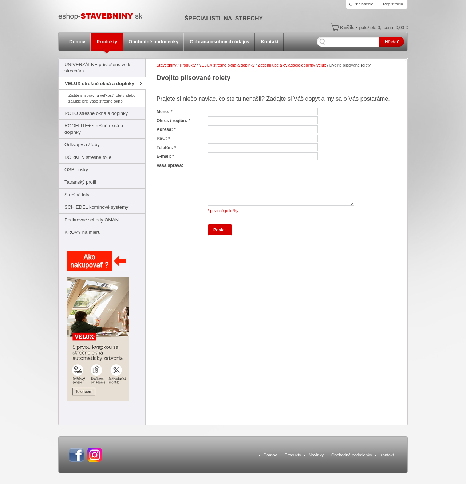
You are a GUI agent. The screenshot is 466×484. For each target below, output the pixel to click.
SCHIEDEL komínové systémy (96, 207)
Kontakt (270, 41)
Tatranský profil (80, 182)
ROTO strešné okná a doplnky (96, 113)
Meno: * (164, 111)
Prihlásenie (364, 4)
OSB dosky (76, 169)
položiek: (369, 27)
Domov (77, 41)
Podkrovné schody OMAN (91, 220)
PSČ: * (163, 138)
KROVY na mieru (82, 232)
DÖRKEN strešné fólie (87, 157)
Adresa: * (166, 129)
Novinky (316, 455)
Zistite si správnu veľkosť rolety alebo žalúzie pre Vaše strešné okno (101, 98)
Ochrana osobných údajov (219, 41)
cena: (396, 27)
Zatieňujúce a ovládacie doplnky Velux (292, 65)
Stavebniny (167, 65)
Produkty (106, 41)
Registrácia (393, 4)
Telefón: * (166, 147)
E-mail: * (165, 156)
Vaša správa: (170, 165)
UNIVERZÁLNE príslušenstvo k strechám (97, 67)
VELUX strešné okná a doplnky (99, 83)
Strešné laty (76, 194)
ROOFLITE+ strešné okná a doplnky (93, 129)
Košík (347, 28)
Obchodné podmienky (153, 41)
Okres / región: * (173, 120)
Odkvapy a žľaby (82, 144)
